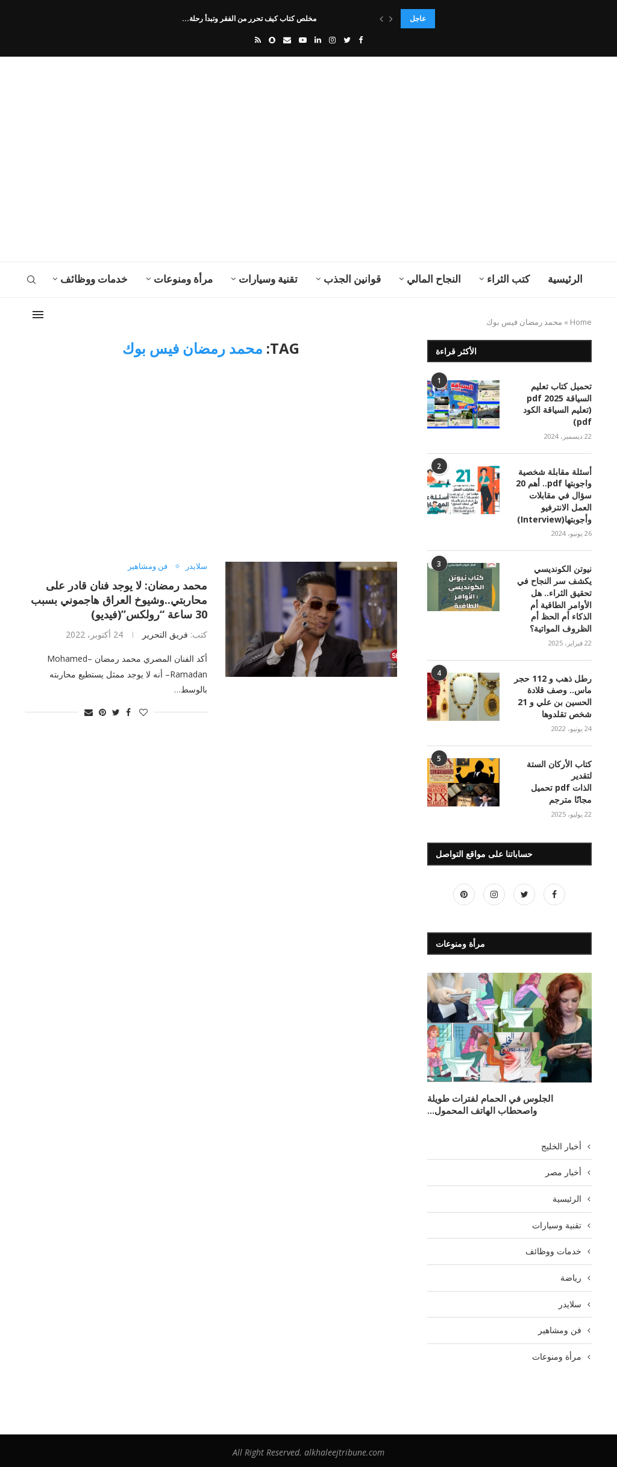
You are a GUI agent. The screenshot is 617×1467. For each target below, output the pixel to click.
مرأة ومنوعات (183, 279)
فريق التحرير (165, 634)
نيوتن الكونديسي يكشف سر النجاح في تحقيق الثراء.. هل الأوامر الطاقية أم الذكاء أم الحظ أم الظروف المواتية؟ (554, 597)
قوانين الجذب (352, 279)
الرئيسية (565, 279)
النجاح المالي (434, 279)
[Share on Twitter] (116, 712)
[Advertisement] (212, 159)
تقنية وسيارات (268, 279)
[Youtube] (303, 39)
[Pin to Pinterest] (102, 712)
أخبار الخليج (561, 1142)
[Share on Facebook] (128, 712)
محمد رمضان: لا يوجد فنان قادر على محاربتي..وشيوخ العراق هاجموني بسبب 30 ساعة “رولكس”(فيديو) (119, 599)
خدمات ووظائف (94, 279)
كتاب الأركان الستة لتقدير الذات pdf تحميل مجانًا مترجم (559, 779)
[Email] (287, 39)
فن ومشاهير (148, 566)
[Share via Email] (88, 712)
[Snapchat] (272, 39)
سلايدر (196, 566)
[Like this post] (143, 712)
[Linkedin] (318, 39)
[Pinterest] (464, 891)
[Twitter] (347, 39)
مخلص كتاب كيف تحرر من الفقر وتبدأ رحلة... (249, 18)
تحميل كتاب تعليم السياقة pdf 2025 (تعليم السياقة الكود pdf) (557, 403)
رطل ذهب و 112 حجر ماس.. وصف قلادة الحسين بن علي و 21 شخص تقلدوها (553, 694)
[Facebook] (361, 39)
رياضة (570, 1274)
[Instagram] (332, 39)
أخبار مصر (563, 1169)
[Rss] (258, 39)
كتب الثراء (508, 279)
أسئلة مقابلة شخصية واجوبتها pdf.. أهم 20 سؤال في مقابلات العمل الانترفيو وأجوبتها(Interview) (554, 494)
